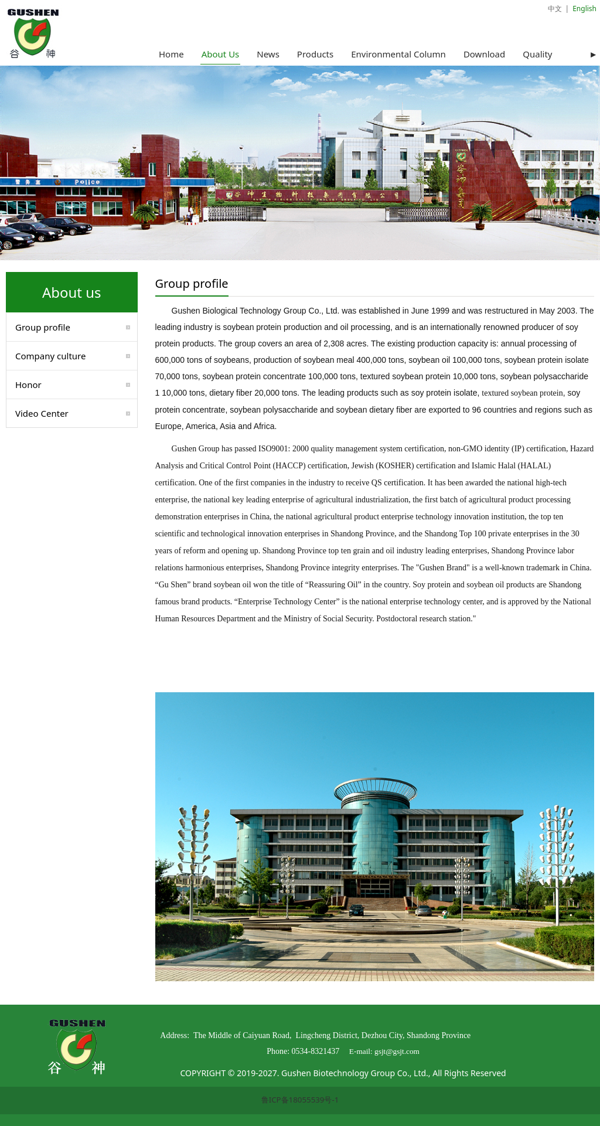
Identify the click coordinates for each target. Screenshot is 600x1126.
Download (484, 54)
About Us (221, 54)
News (268, 54)
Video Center (42, 413)
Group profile (42, 327)
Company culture (50, 356)
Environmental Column (398, 54)
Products (315, 54)
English (584, 8)
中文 (555, 8)
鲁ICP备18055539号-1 (300, 1099)
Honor (28, 384)
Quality (537, 54)
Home (171, 54)
